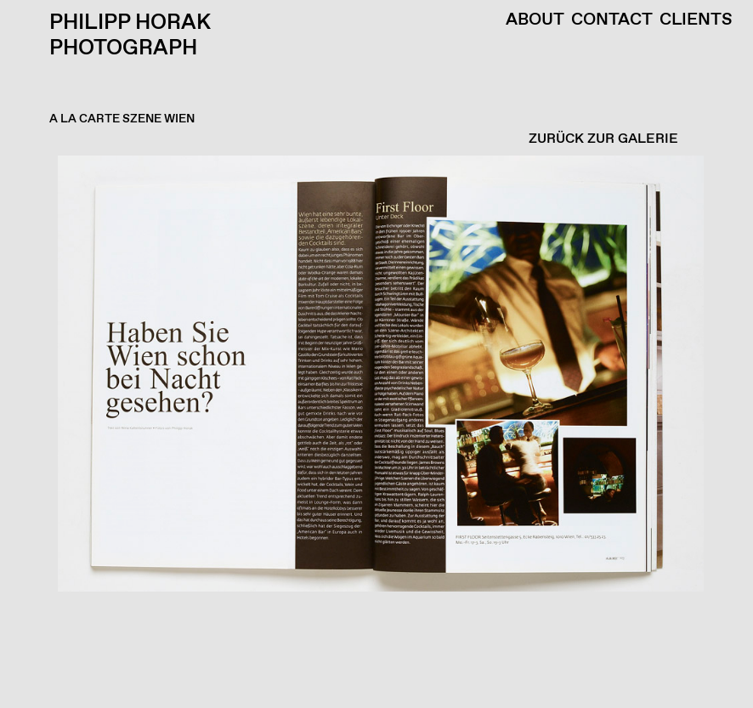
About (535, 20)
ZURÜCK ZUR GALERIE (603, 139)
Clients (696, 20)
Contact (612, 20)
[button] (372, 432)
